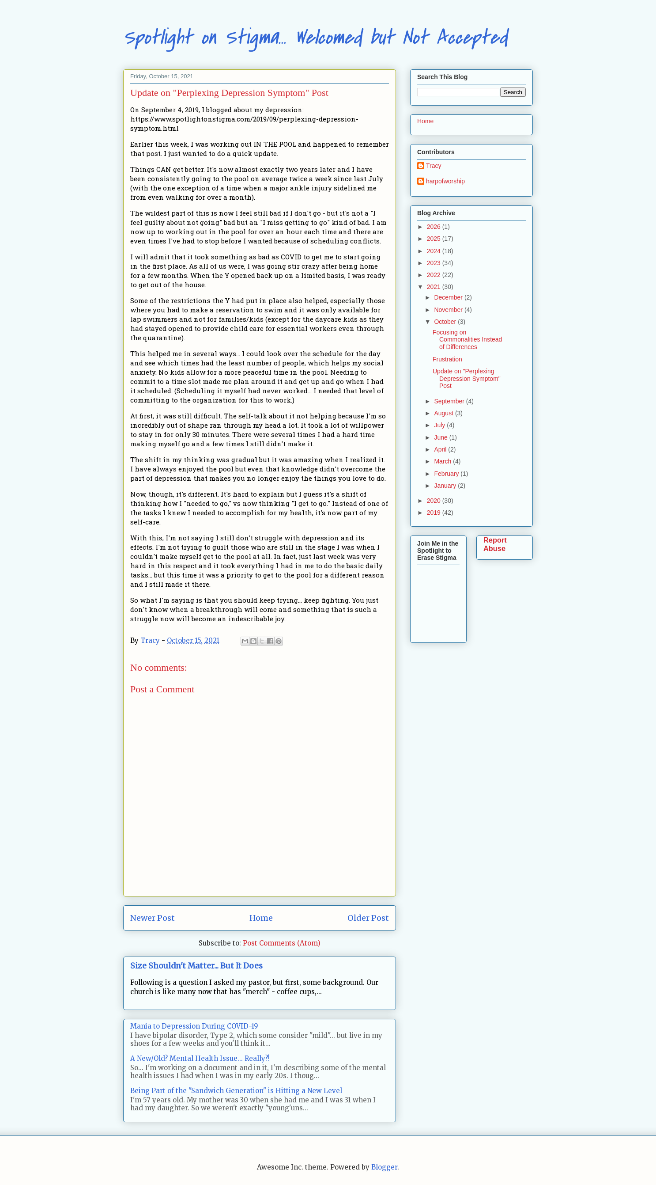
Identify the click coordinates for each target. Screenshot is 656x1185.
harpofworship (445, 181)
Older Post (368, 918)
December (449, 297)
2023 (434, 262)
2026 (434, 226)
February (447, 473)
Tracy (433, 165)
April (441, 449)
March (443, 461)
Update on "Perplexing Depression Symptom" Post (467, 379)
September (450, 401)
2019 (434, 512)
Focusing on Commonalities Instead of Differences (467, 340)
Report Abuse (495, 544)
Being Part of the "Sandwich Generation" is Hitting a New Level (236, 1090)
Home (261, 918)
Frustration (447, 359)
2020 (434, 500)
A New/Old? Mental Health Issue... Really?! (200, 1058)
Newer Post (152, 918)
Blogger (384, 1167)
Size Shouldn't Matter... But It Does (196, 966)
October (446, 321)
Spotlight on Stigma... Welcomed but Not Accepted (315, 37)
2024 (434, 250)
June (441, 437)
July (440, 425)
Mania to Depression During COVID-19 (194, 1026)
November (449, 309)
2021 (434, 286)
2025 (434, 238)
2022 (434, 274)
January (446, 485)
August (444, 413)
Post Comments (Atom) (281, 943)
